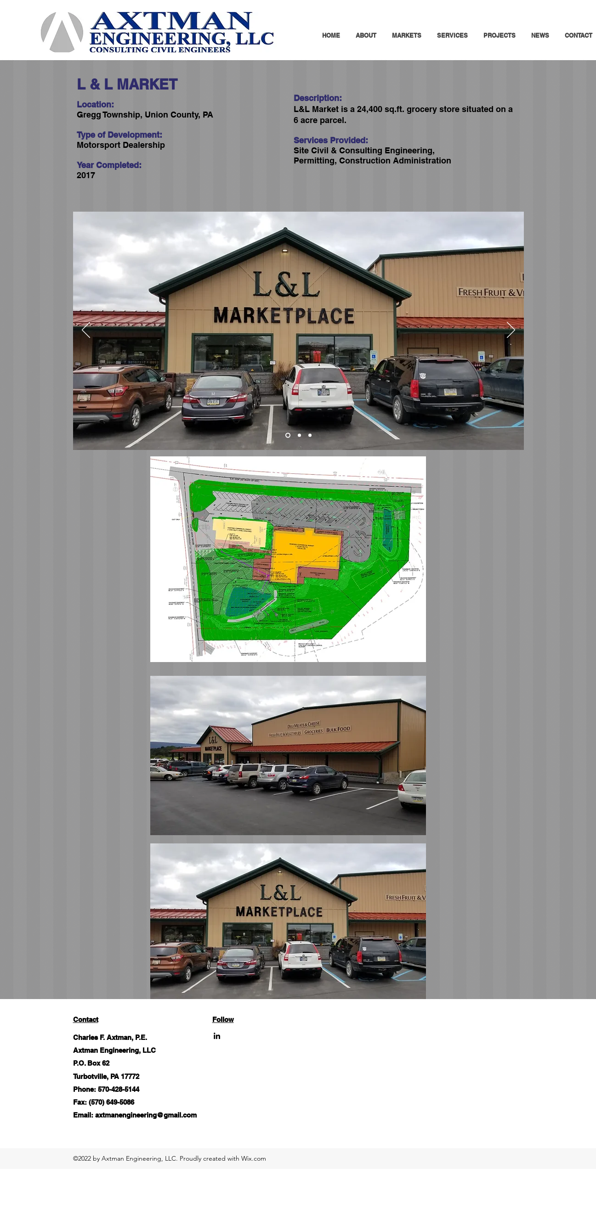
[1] (299, 435)
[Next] (511, 330)
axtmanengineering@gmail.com (146, 1115)
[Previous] (86, 330)
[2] (310, 435)
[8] (287, 435)
